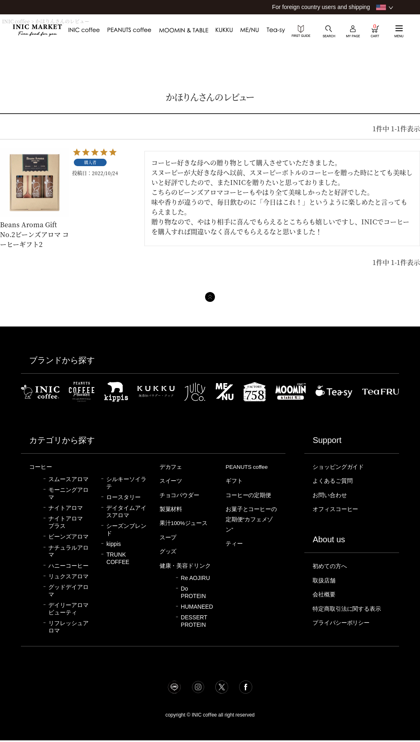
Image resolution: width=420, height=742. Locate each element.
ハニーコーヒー (68, 565)
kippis (113, 544)
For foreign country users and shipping (321, 7)
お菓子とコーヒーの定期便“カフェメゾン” (251, 518)
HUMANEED (197, 613)
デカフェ (172, 466)
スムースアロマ (68, 479)
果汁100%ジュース (186, 521)
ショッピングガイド (340, 466)
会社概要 (325, 592)
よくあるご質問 (334, 480)
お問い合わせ (331, 494)
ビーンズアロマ (68, 536)
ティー (235, 541)
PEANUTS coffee (249, 466)
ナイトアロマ (65, 508)
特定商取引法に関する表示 (349, 606)
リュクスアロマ (68, 576)
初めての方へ (331, 564)
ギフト (235, 480)
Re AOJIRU (195, 585)
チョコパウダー (181, 494)
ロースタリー (123, 497)
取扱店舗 (325, 578)
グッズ (169, 549)
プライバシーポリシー (343, 619)
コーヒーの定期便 (250, 494)
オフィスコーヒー (337, 508)
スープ (169, 535)
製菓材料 (172, 508)
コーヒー (41, 466)
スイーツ (172, 480)
